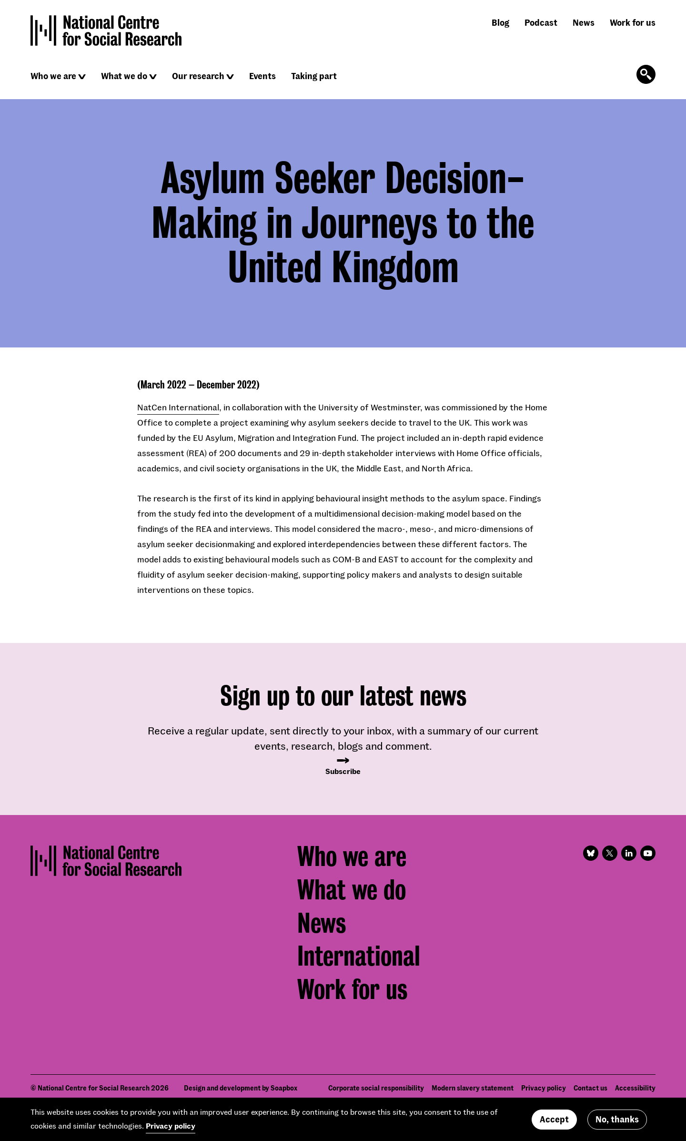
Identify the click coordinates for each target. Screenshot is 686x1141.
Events (262, 76)
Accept (554, 1119)
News (584, 22)
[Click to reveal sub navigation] (82, 76)
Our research (198, 76)
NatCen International (178, 407)
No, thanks (617, 1119)
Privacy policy (170, 1125)
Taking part (314, 76)
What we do (124, 76)
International (358, 956)
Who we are (53, 76)
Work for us (633, 22)
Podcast (541, 22)
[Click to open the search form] (646, 74)
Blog (500, 22)
